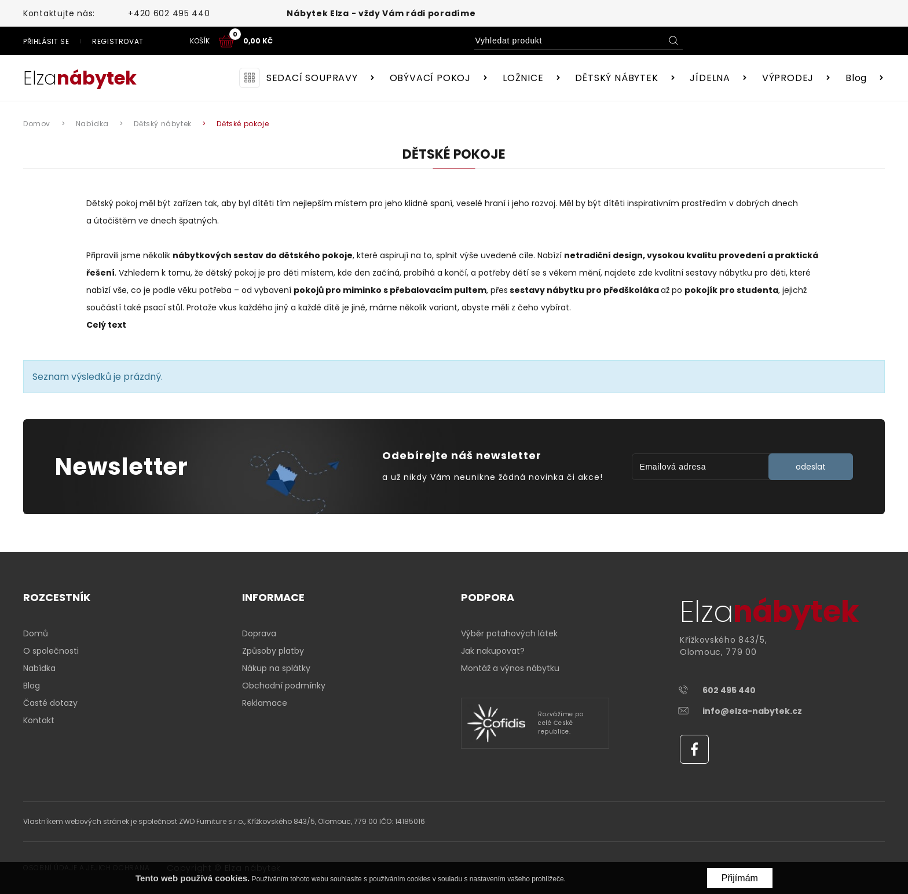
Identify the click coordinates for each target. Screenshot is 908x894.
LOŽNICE (523, 78)
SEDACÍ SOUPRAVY (312, 78)
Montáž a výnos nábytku (510, 668)
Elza (80, 78)
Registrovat (730, 41)
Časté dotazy (50, 703)
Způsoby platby (273, 651)
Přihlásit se (658, 41)
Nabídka (39, 668)
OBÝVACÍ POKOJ (430, 78)
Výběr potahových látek (509, 633)
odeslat (811, 466)
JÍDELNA (710, 78)
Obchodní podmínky (283, 685)
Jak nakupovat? (493, 651)
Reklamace (264, 703)
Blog (856, 78)
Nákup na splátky (276, 668)
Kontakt (38, 720)
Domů (35, 633)
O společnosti (51, 651)
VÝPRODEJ (788, 78)
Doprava (259, 633)
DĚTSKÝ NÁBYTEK (616, 78)
